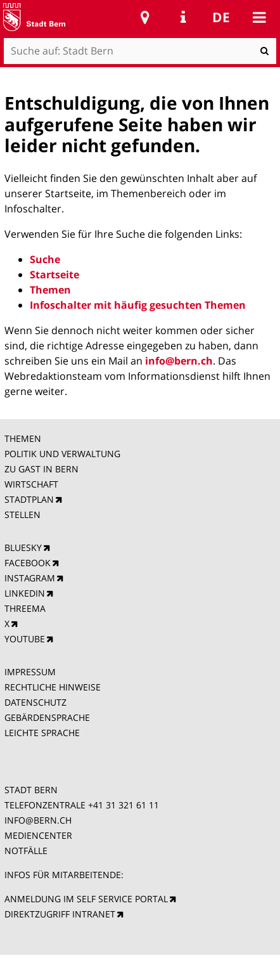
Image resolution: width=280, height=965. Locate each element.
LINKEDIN (24, 593)
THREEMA (25, 608)
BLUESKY (23, 547)
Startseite (54, 275)
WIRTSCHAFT (31, 484)
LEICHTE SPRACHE (42, 733)
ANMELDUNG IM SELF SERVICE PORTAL (86, 899)
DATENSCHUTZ (35, 702)
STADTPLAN (29, 499)
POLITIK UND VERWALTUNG (62, 454)
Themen (50, 290)
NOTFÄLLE (26, 851)
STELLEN (22, 514)
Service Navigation (183, 17)
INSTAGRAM (29, 578)
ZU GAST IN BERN (41, 469)
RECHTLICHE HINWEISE (52, 687)
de (221, 17)
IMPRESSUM (30, 672)
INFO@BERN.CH (38, 820)
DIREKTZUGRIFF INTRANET (59, 914)
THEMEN (22, 438)
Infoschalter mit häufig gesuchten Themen (138, 305)
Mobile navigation (259, 17)
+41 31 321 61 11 (123, 805)
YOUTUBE (24, 639)
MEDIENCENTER (38, 835)
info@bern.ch (179, 361)
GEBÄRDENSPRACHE (47, 717)
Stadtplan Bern (145, 17)
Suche (45, 259)
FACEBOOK (27, 563)
